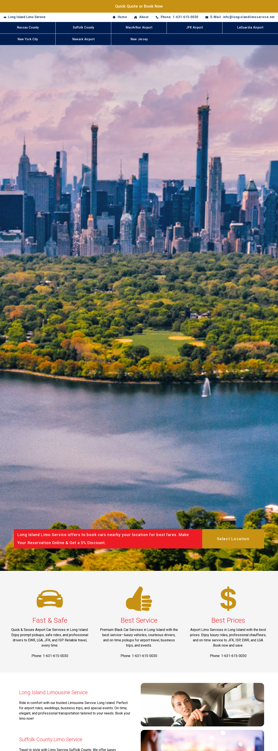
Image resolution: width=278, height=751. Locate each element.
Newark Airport (83, 39)
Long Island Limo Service (26, 17)
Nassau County (28, 27)
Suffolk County (83, 27)
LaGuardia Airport (250, 27)
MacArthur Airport (139, 27)
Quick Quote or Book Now (139, 6)
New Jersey (139, 39)
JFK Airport (194, 27)
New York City (28, 39)
